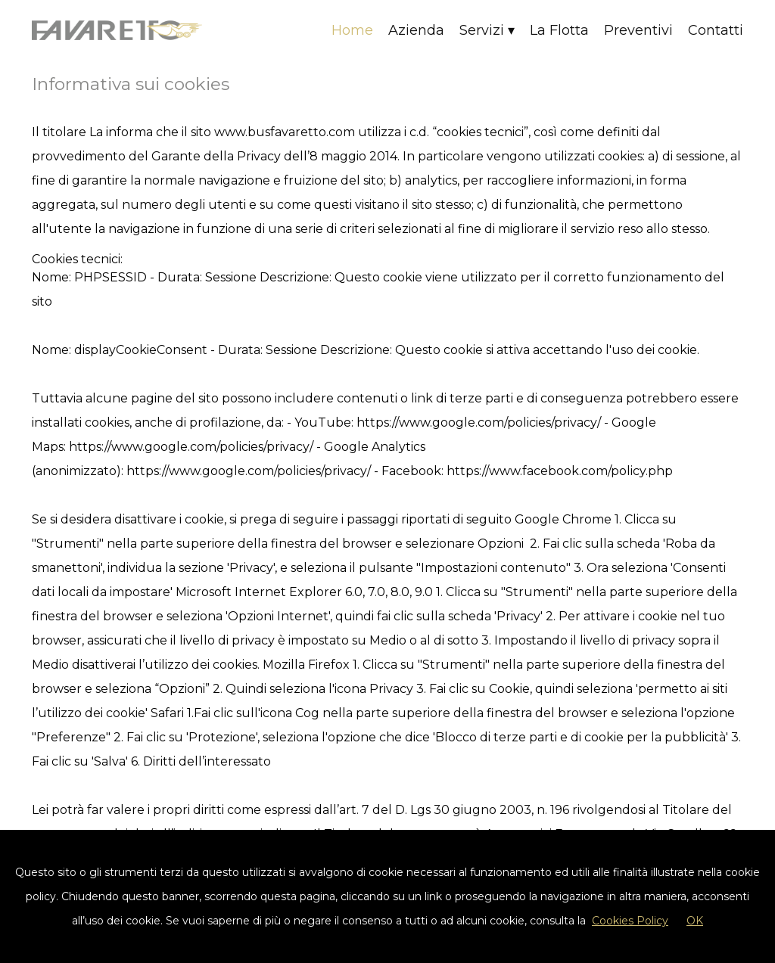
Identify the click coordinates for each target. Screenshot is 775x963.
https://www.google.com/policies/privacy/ (478, 422)
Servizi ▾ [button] (487, 30)
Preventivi (638, 30)
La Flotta (559, 30)
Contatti (715, 30)
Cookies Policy (630, 920)
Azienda (416, 30)
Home (352, 30)
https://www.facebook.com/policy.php (560, 471)
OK (694, 920)
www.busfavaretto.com (284, 132)
